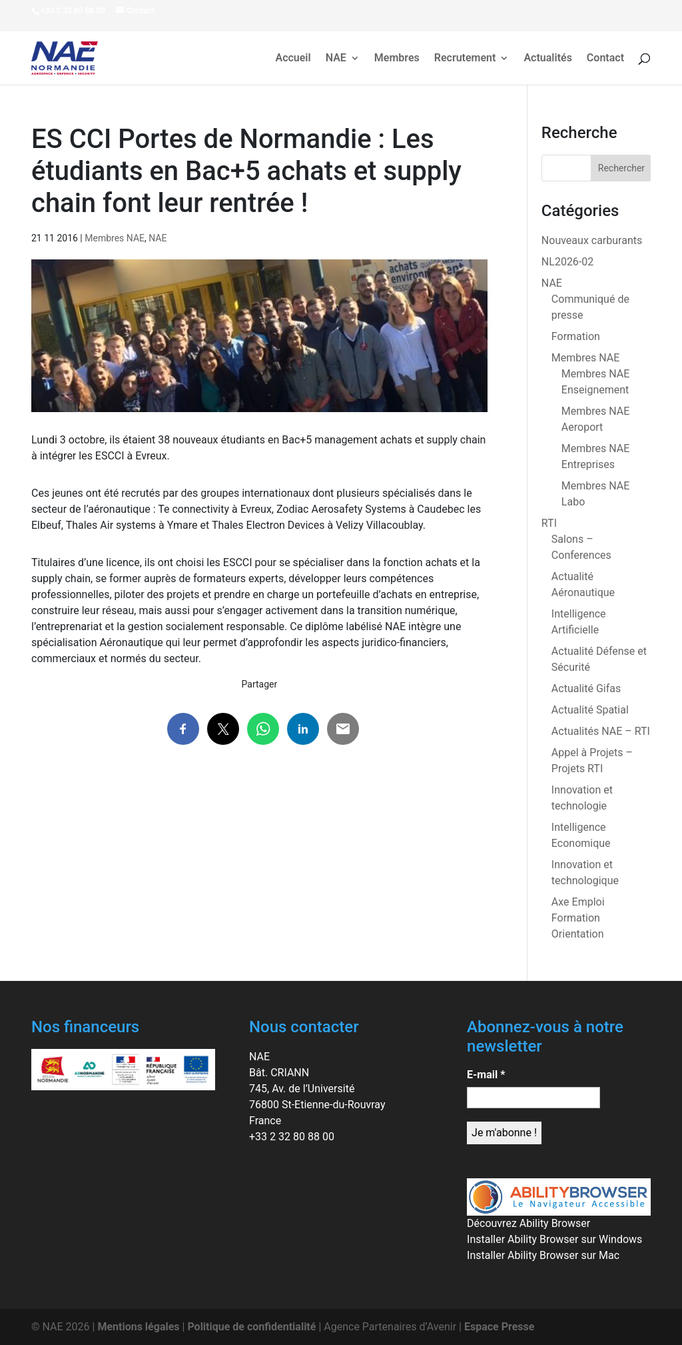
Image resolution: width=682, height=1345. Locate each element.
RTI (549, 523)
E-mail (486, 1074)
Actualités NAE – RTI (600, 731)
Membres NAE (115, 238)
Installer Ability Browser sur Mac (543, 1255)
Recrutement (465, 58)
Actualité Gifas (586, 688)
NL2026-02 (567, 261)
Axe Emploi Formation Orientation (578, 918)
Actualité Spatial (590, 710)
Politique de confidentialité (251, 1326)
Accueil (292, 58)
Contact (605, 58)
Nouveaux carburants (591, 240)
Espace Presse (499, 1326)
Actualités (547, 58)
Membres (397, 58)
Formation (575, 336)
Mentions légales (138, 1326)
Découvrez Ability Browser (528, 1223)
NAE (336, 58)
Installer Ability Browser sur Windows (554, 1239)
